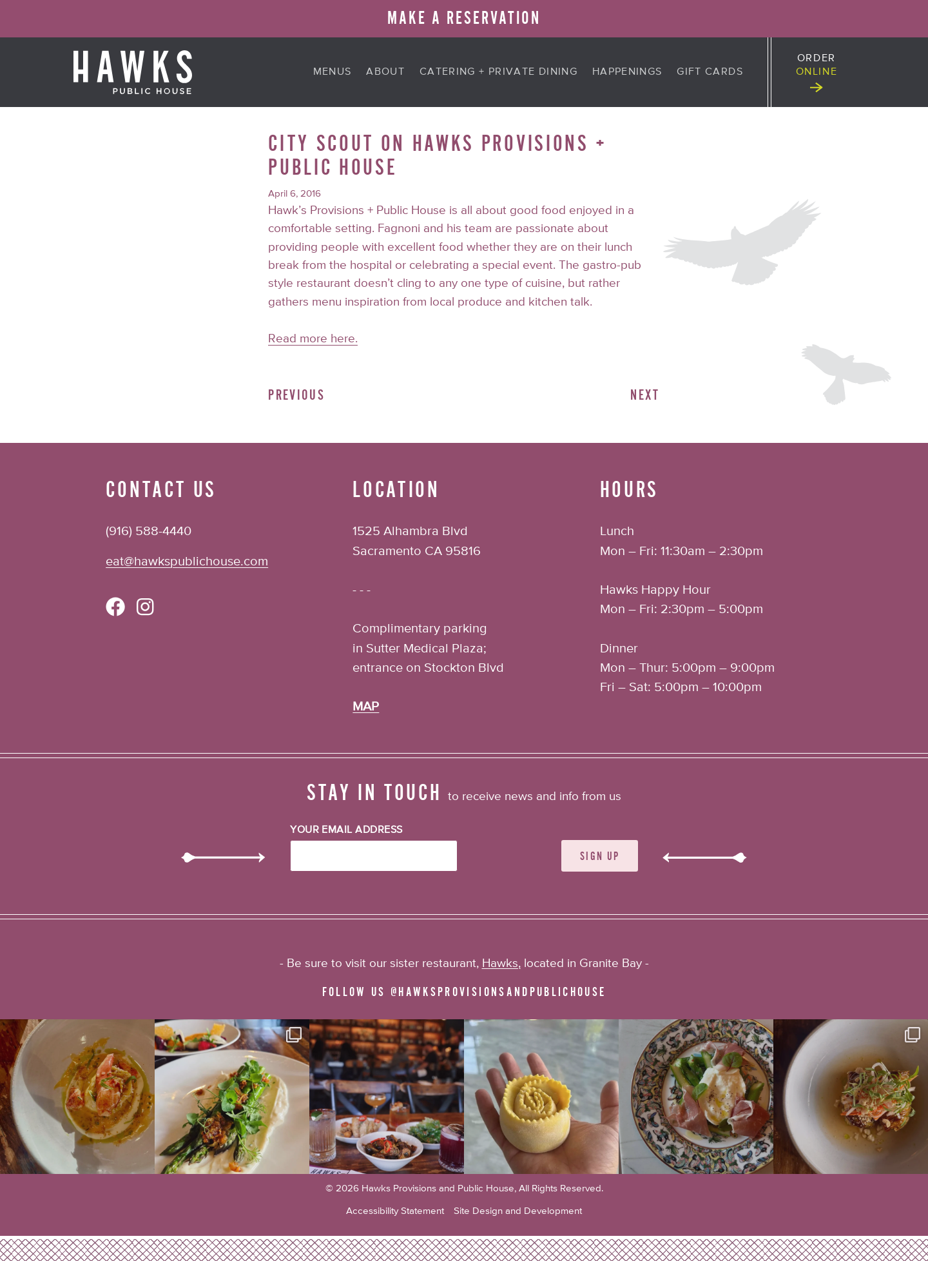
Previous (296, 395)
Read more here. (313, 339)
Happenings (627, 72)
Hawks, (501, 963)
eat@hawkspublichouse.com (187, 562)
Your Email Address (346, 830)
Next (644, 395)
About (385, 72)
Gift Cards (710, 72)
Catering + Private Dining (498, 72)
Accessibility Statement (395, 1211)
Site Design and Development (518, 1211)
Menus (332, 72)
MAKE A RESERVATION (463, 18)
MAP (366, 707)
